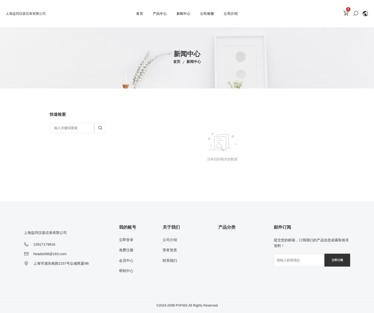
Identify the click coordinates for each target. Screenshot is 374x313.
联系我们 (170, 260)
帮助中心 (126, 271)
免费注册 (126, 250)
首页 (139, 13)
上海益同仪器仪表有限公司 (26, 13)
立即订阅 (337, 260)
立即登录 (126, 240)
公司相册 (207, 13)
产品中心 (160, 13)
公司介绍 (231, 13)
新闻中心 (184, 13)
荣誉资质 (170, 250)
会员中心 (126, 260)
